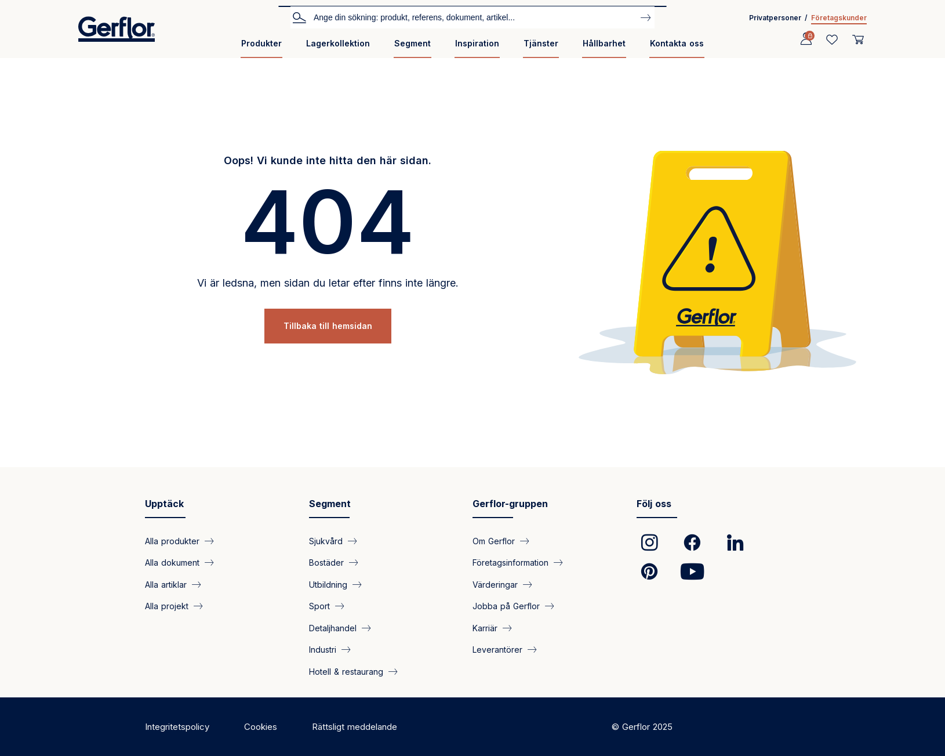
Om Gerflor (493, 541)
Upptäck (164, 503)
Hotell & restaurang (346, 671)
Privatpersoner (775, 17)
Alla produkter (172, 541)
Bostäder (326, 562)
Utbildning (328, 584)
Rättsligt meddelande (354, 726)
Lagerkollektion (338, 43)
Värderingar (495, 584)
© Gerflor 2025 (642, 726)
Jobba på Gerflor (506, 606)
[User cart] (858, 39)
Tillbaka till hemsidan (328, 326)
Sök (299, 17)
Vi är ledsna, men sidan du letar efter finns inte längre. (328, 283)
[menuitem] (261, 48)
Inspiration (477, 43)
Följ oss (654, 503)
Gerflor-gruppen (510, 503)
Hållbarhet (604, 43)
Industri (322, 649)
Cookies (260, 726)
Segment (412, 43)
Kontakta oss (677, 43)
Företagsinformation (510, 562)
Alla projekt (166, 606)
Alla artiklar (166, 584)
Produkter (261, 43)
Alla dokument (172, 562)
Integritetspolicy (177, 726)
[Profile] (806, 39)
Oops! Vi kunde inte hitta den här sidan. (327, 160)
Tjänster (541, 43)
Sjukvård (326, 541)
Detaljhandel (333, 627)
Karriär (484, 627)
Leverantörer (497, 649)
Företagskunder (839, 17)
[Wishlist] (832, 39)
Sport (319, 606)
